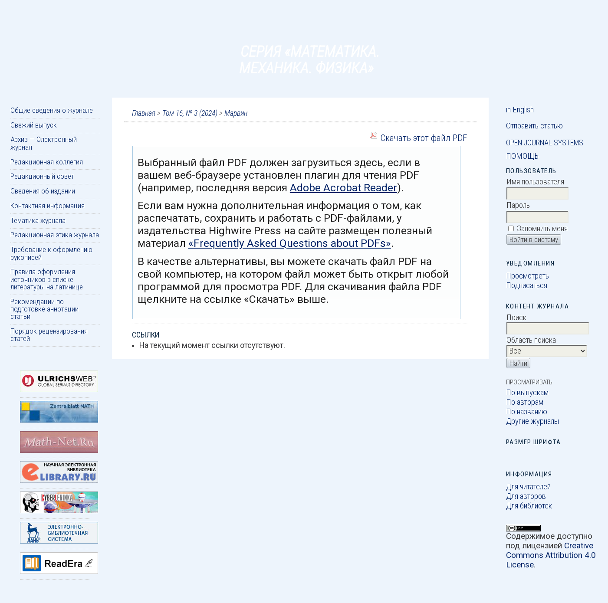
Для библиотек (529, 506)
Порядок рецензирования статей (49, 335)
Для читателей (528, 487)
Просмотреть (527, 276)
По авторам (524, 402)
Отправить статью (534, 126)
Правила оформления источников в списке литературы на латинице (46, 279)
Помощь (522, 156)
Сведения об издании (42, 191)
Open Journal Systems (544, 142)
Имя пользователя (535, 182)
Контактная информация (47, 205)
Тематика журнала (38, 220)
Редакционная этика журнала (54, 234)
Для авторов (526, 496)
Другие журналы (532, 421)
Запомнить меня (542, 228)
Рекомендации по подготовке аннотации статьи (44, 309)
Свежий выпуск (33, 125)
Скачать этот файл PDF (423, 137)
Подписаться (526, 285)
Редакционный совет (42, 176)
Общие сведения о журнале (51, 110)
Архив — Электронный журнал (43, 143)
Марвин (235, 113)
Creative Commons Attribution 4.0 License (551, 555)
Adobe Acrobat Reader (343, 187)
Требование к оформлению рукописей (51, 253)
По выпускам (527, 392)
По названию (526, 411)
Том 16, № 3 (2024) (189, 113)
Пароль (518, 205)
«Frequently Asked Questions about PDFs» (289, 243)
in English (520, 110)
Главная (143, 113)
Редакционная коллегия (46, 161)
